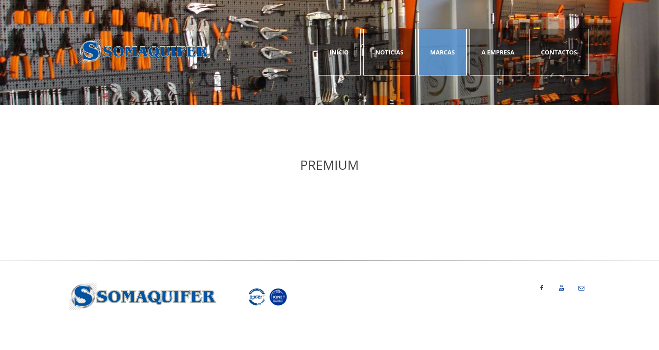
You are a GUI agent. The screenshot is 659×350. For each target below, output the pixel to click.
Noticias (389, 52)
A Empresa (497, 52)
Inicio (339, 52)
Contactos (559, 52)
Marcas (442, 52)
